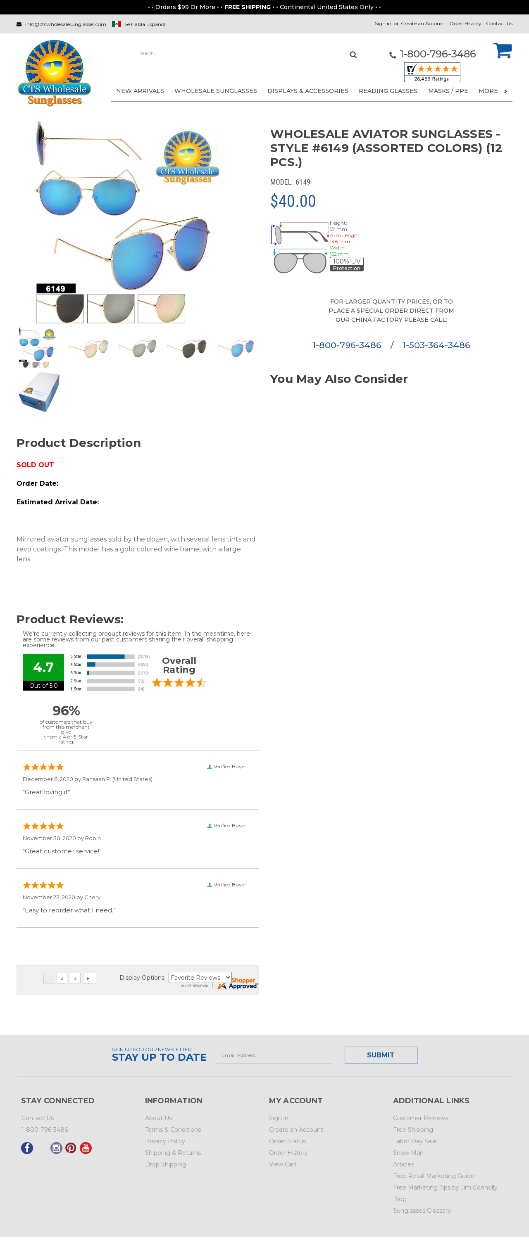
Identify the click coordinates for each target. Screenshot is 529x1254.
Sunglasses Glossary (422, 1210)
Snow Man (408, 1153)
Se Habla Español (144, 24)
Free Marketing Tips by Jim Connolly (445, 1187)
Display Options (141, 977)
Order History (465, 23)
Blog (400, 1199)
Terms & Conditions (173, 1129)
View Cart (283, 1164)
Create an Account (423, 23)
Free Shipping (413, 1129)
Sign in (383, 23)
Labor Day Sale (414, 1141)
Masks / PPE (448, 91)
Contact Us (499, 23)
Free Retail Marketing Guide (433, 1176)
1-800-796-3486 (348, 345)
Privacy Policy (165, 1141)
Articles (403, 1164)
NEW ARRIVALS (140, 91)
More (493, 91)
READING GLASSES (388, 91)
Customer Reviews (420, 1118)
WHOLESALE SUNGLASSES (215, 91)
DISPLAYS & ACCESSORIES (307, 91)
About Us (158, 1118)
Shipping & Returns (173, 1153)
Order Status (287, 1141)
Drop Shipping (165, 1164)
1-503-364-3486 (436, 345)
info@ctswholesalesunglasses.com (65, 24)
